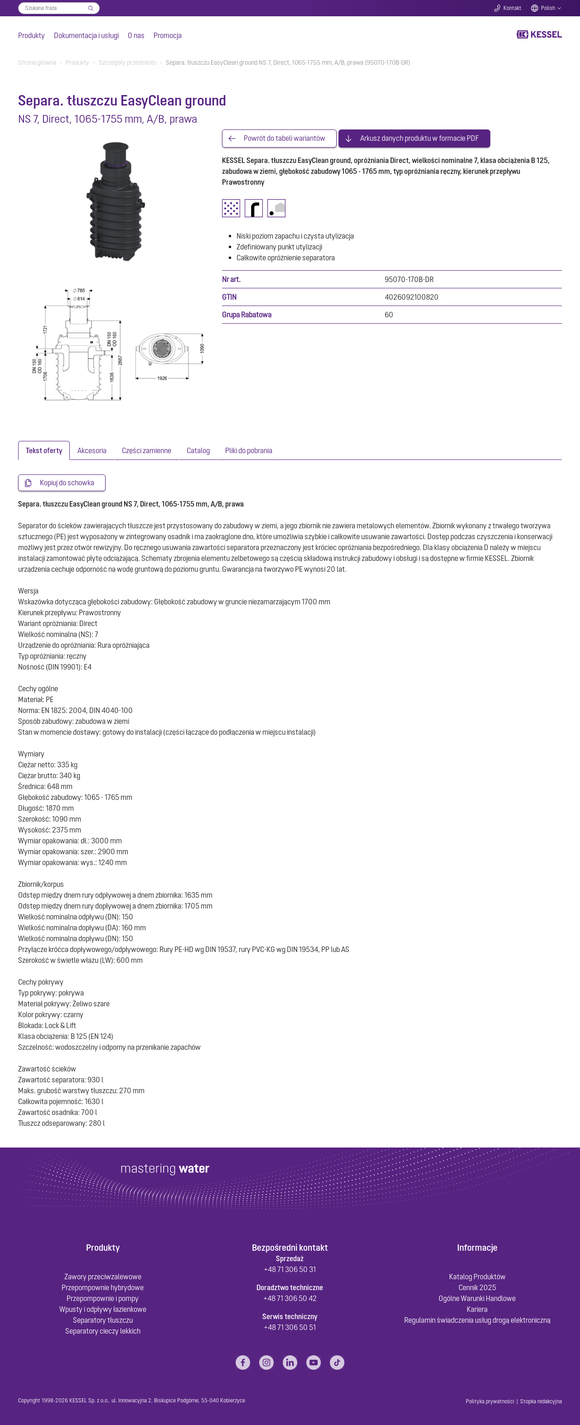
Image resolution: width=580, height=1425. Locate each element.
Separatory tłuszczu (103, 1320)
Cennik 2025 (477, 1287)
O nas (136, 35)
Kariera (477, 1309)
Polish (548, 8)
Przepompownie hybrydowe (103, 1287)
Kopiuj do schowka (67, 483)
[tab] (44, 450)
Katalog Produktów (477, 1276)
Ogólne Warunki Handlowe (477, 1298)
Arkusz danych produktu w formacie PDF (419, 138)
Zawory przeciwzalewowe (102, 1276)
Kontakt (512, 8)
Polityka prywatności (490, 1401)
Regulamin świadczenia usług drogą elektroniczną (477, 1320)
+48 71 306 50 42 (290, 1298)
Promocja (168, 35)
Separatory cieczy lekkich (102, 1331)
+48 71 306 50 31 (290, 1269)
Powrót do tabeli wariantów (284, 138)
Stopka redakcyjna (541, 1401)
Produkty (31, 35)
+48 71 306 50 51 (290, 1327)
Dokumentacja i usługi (86, 35)
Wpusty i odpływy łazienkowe (102, 1309)
